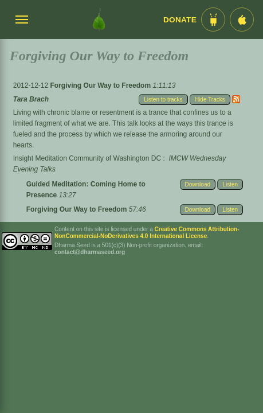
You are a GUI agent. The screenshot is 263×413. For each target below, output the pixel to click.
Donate (180, 19)
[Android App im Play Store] (213, 19)
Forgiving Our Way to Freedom (101, 85)
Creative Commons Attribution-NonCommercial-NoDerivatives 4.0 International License (147, 232)
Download (197, 184)
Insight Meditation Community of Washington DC (87, 158)
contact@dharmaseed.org (89, 252)
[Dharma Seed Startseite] (98, 19)
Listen (230, 184)
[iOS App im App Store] (242, 19)
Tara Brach (31, 99)
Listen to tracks (163, 99)
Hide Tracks (210, 99)
